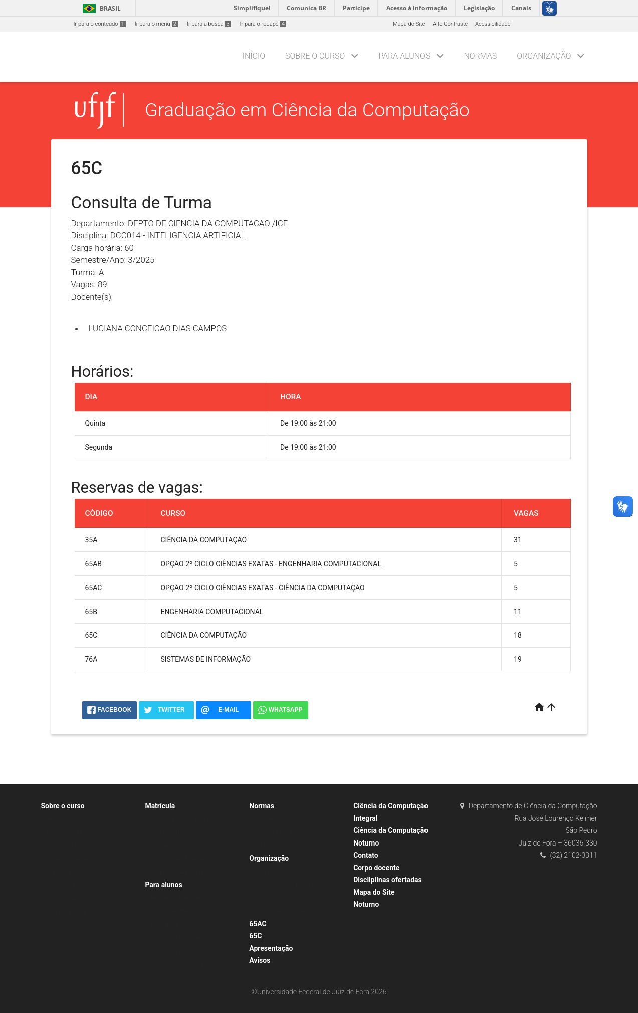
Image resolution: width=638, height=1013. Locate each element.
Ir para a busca (209, 24)
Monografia (164, 845)
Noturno (366, 904)
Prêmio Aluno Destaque (179, 964)
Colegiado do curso (278, 898)
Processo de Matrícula (178, 859)
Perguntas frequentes (176, 872)
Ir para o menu (156, 24)
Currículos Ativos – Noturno (80, 899)
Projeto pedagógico (70, 859)
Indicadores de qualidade (77, 832)
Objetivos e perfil (67, 845)
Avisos (259, 960)
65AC (258, 924)
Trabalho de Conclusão (282, 819)
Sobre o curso (315, 56)
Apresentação (271, 948)
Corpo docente (376, 868)
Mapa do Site (409, 24)
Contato (365, 855)
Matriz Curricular (67, 912)
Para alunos (404, 56)
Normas (480, 56)
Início (254, 56)
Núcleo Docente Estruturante (290, 884)
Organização (544, 56)
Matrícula (160, 806)
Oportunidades (168, 951)
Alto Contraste (450, 24)
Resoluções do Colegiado (285, 911)
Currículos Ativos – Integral (80, 885)
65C (255, 936)
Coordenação (271, 871)
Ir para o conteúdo (100, 24)
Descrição (58, 819)
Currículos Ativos (67, 872)
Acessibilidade (492, 24)
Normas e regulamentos (284, 832)
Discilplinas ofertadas (387, 880)
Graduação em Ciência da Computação (307, 110)
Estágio (263, 845)
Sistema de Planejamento (182, 937)
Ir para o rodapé (263, 24)
